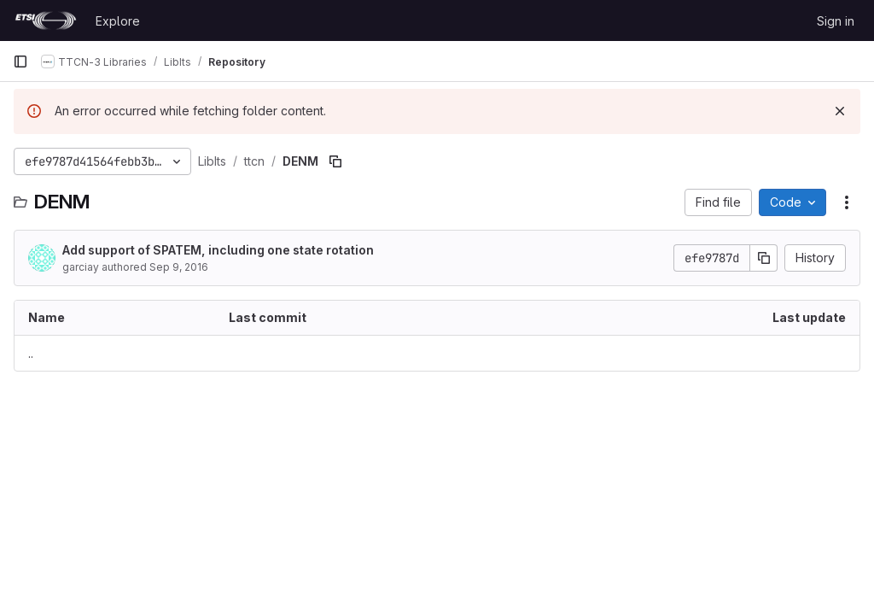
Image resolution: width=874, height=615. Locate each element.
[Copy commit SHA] (764, 258)
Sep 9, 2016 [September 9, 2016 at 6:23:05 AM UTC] (178, 267)
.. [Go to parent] (30, 353)
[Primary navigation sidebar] (20, 61)
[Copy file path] (335, 161)
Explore (118, 21)
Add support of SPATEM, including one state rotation (218, 250)
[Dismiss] (840, 111)
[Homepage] (45, 20)
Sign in (835, 21)
